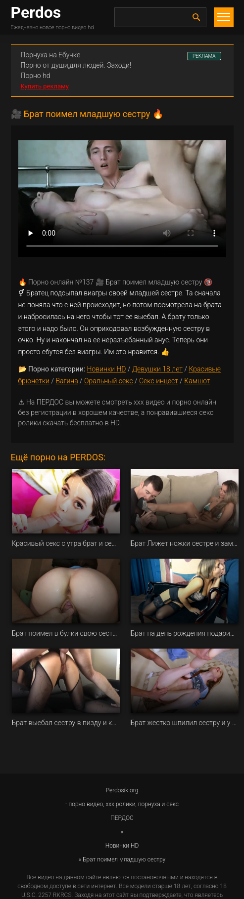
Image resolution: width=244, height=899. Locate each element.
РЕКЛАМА (204, 56)
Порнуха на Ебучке (51, 55)
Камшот (197, 381)
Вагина (66, 381)
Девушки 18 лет (157, 369)
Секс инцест (158, 381)
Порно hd (35, 76)
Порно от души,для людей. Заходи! (76, 65)
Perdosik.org (122, 790)
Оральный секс (108, 381)
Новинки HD (106, 369)
